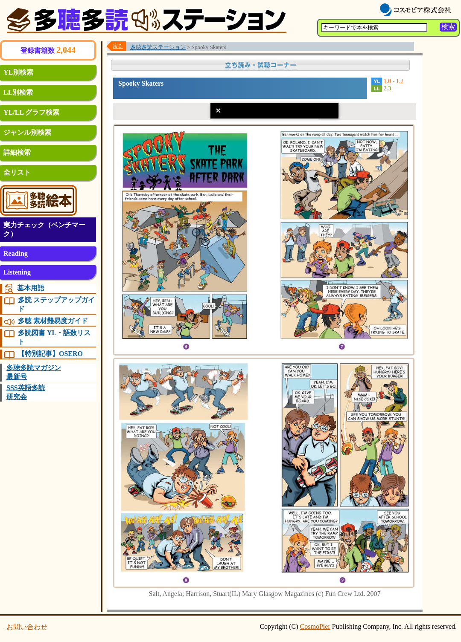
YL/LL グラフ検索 (31, 112)
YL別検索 (18, 72)
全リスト (17, 172)
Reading (15, 253)
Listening (17, 272)
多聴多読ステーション (158, 47)
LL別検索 (18, 92)
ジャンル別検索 (27, 132)
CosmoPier (315, 626)
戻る (118, 46)
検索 (448, 26)
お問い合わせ (26, 626)
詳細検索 (17, 152)
